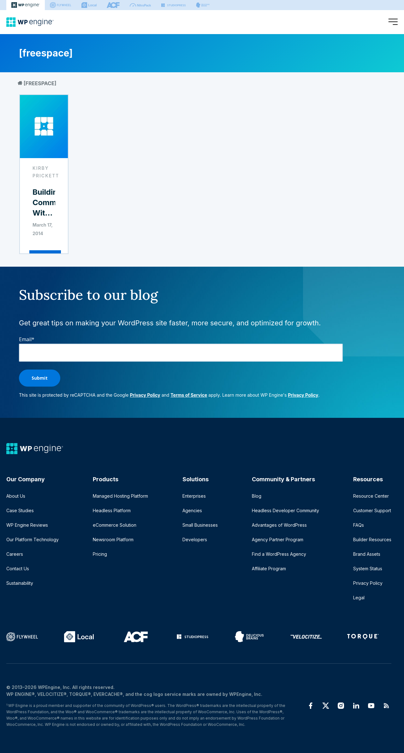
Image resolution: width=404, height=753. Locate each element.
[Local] (89, 5)
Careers (14, 554)
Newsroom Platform (113, 539)
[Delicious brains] (203, 5)
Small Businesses (200, 525)
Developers (194, 539)
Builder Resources (372, 539)
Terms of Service (188, 395)
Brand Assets (366, 554)
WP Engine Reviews (27, 525)
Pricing (100, 554)
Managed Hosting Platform (120, 496)
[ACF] (113, 5)
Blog (256, 496)
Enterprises (194, 496)
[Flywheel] (60, 5)
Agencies (192, 510)
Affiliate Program (269, 568)
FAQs (358, 525)
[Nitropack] (140, 5)
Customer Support (372, 510)
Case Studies (20, 510)
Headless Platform (112, 510)
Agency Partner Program (277, 539)
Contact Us (17, 568)
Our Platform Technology (32, 539)
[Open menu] (393, 22)
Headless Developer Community (285, 510)
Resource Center (371, 496)
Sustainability (19, 583)
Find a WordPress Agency (279, 554)
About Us (15, 496)
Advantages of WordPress (279, 525)
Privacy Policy (145, 395)
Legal (359, 597)
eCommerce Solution (114, 525)
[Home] (30, 22)
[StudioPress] (173, 5)
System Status (367, 568)
